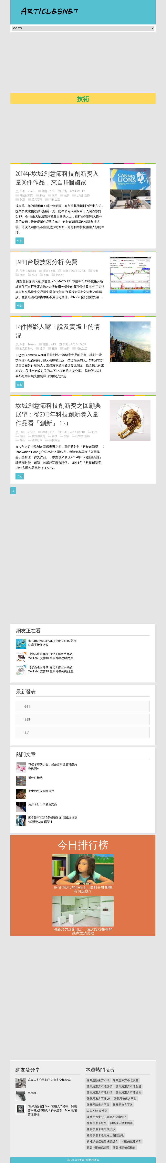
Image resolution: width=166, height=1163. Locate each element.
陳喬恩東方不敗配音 (128, 1086)
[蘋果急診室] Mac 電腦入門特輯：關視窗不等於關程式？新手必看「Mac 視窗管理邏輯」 (52, 1110)
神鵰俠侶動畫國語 (121, 1123)
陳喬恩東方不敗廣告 (125, 1080)
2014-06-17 (77, 191)
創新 (22, 199)
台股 (22, 274)
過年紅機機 (35, 778)
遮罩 (42, 348)
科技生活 (54, 199)
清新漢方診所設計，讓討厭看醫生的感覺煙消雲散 (83, 931)
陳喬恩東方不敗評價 (99, 1086)
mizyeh (32, 270)
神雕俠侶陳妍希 (131, 1141)
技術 (67, 195)
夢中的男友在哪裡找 (41, 791)
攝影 (54, 348)
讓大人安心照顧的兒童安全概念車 (49, 1080)
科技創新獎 (26, 195)
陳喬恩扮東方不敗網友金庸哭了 (107, 1117)
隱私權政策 (92, 1159)
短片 (94, 432)
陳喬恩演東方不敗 (98, 1105)
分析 (34, 274)
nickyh (31, 191)
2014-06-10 (77, 432)
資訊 (22, 436)
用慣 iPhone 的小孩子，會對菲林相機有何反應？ (83, 889)
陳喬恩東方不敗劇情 (99, 1092)
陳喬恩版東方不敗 (98, 1080)
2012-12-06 (78, 270)
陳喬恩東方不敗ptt (98, 1098)
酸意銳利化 (26, 348)
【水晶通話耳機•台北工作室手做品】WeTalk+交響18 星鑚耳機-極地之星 (51, 669)
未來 (54, 195)
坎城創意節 (83, 195)
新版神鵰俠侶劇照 (98, 1147)
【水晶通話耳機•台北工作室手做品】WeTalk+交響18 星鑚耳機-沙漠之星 (51, 656)
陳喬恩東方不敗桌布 (128, 1092)
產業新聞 (37, 199)
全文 (19, 241)
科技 (42, 195)
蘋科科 (60, 274)
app (46, 274)
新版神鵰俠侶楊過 (124, 1147)
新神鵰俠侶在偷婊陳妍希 (102, 1141)
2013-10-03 (78, 344)
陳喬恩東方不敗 (123, 1105)
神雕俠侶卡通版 (97, 1123)
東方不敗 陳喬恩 (97, 1111)
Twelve (32, 344)
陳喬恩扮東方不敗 (125, 1098)
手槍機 (32, 1093)
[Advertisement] (88, 63)
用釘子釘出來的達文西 (42, 804)
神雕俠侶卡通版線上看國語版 (105, 1135)
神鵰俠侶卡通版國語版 (101, 1129)
